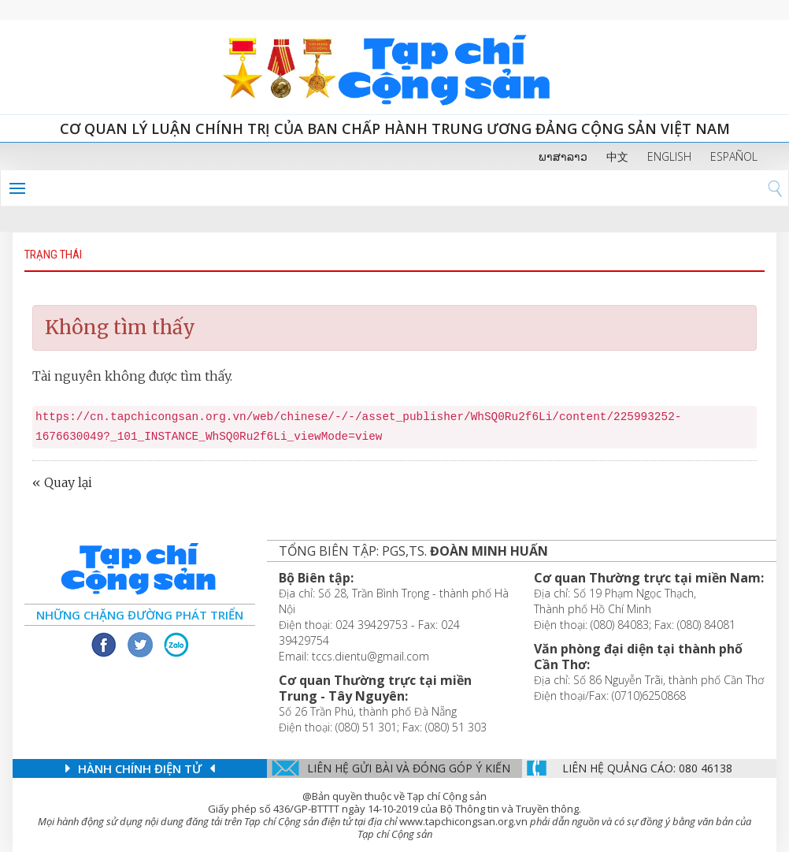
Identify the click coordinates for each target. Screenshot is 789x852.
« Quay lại (62, 482)
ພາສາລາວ (563, 156)
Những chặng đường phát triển (139, 615)
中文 (617, 156)
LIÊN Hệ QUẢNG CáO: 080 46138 (647, 768)
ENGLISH (669, 156)
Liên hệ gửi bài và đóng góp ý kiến (408, 768)
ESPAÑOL (734, 156)
